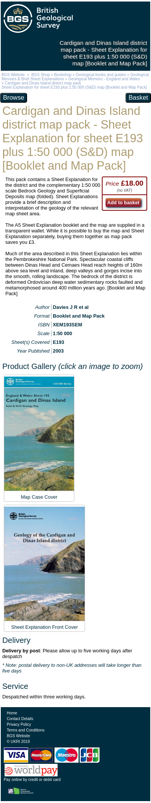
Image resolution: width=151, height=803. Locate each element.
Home (12, 713)
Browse (13, 97)
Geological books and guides (101, 75)
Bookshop (63, 75)
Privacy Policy (19, 724)
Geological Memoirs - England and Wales (104, 79)
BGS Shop (40, 75)
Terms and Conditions (26, 730)
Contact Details (20, 719)
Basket (138, 97)
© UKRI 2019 (18, 741)
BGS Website (13, 75)
